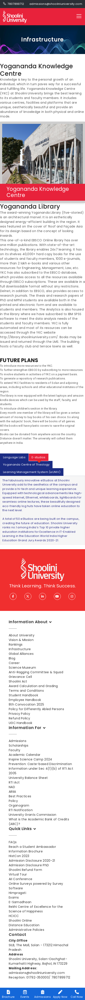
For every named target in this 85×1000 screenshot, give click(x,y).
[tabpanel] (42, 510)
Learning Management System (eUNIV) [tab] (31, 472)
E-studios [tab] (39, 457)
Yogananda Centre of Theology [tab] (26, 464)
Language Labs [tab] (14, 457)
